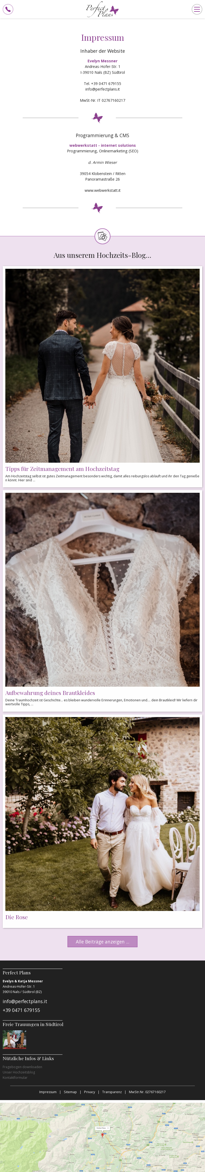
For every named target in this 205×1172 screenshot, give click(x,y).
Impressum (48, 1092)
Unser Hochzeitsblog (19, 1072)
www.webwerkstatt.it (103, 190)
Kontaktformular (15, 1077)
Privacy (89, 1092)
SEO (133, 150)
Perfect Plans (102, 9)
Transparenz (112, 1092)
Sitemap (70, 1092)
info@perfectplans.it (102, 89)
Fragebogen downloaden (22, 1067)
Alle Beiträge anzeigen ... (102, 941)
